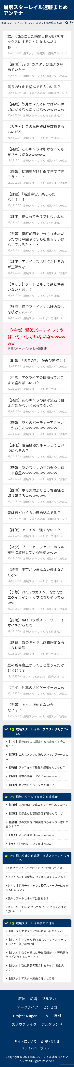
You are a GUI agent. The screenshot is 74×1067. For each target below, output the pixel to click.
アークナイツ (27, 1007)
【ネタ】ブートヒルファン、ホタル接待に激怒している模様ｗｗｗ (35, 549)
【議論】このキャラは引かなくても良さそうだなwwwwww (35, 151)
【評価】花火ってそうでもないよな (35, 216)
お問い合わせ (50, 1041)
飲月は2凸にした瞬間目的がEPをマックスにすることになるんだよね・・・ (35, 41)
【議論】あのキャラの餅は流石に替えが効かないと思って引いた (35, 402)
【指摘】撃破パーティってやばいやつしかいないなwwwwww (37, 339)
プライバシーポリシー (37, 1048)
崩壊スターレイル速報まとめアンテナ (36, 10)
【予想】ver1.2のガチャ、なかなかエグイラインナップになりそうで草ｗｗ (35, 597)
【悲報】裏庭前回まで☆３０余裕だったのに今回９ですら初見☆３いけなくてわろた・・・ (35, 239)
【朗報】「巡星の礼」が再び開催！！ (36, 360)
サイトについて (25, 1041)
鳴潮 (57, 1015)
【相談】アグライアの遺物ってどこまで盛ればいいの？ (35, 380)
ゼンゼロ (50, 1007)
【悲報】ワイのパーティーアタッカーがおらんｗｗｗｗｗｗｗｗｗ (35, 425)
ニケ (45, 1015)
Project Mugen (25, 1015)
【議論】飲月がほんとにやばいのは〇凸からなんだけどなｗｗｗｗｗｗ (35, 106)
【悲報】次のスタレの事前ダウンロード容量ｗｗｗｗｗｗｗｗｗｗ (35, 470)
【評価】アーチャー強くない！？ (34, 529)
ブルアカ (49, 998)
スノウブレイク (24, 1024)
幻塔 (33, 998)
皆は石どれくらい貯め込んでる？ (34, 512)
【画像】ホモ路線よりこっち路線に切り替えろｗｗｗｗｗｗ (35, 492)
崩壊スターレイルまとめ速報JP (42, 115)
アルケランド (52, 1024)
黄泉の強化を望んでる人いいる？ (34, 86)
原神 (21, 998)
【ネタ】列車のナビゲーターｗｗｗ (35, 687)
